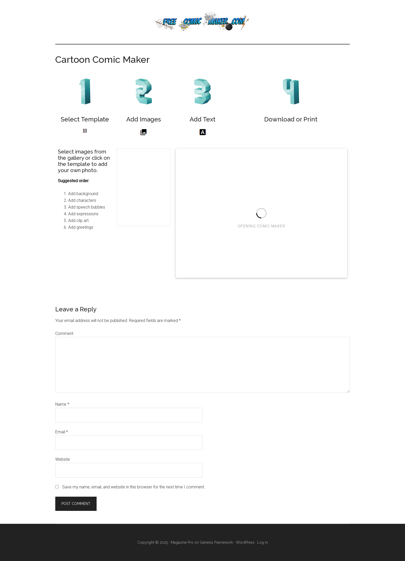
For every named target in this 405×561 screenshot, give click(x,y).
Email (61, 431)
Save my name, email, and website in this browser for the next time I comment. (133, 487)
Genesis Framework (216, 542)
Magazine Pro (182, 542)
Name (62, 404)
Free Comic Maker (202, 22)
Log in (262, 542)
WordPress (245, 542)
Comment (64, 333)
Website (62, 459)
